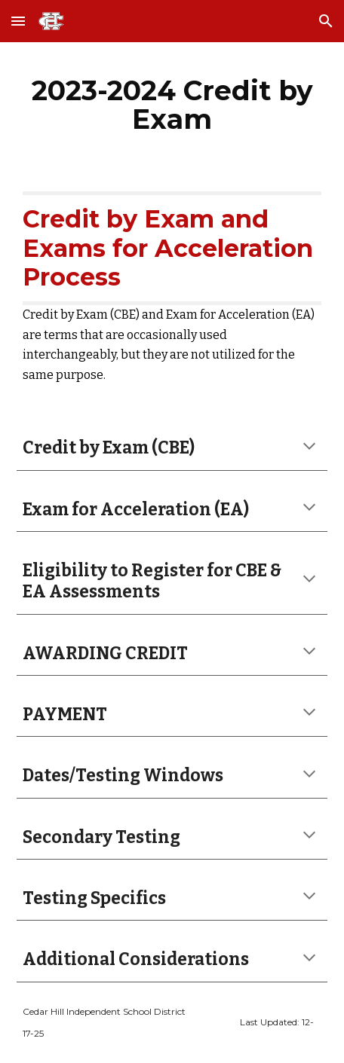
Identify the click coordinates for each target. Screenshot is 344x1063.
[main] (172, 104)
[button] (18, 20)
